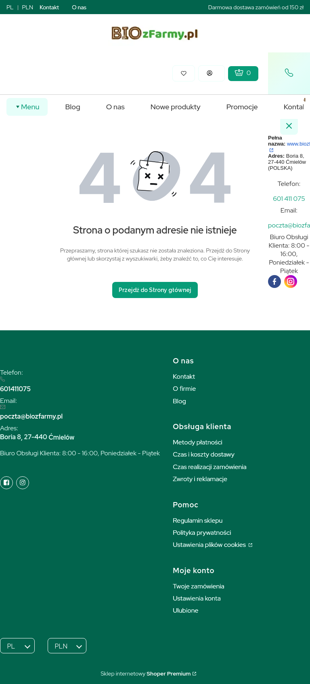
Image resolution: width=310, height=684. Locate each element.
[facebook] (274, 281)
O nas (79, 7)
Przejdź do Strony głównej (155, 290)
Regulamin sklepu (197, 520)
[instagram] (290, 281)
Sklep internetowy (146, 673)
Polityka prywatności (202, 532)
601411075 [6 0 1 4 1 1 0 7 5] (15, 389)
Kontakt (49, 7)
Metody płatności (197, 442)
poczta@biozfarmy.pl (31, 416)
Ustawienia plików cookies (210, 544)
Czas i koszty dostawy (204, 454)
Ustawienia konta (197, 598)
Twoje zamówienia (198, 586)
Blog (179, 401)
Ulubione (185, 610)
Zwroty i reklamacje (200, 479)
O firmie (184, 388)
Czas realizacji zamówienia (209, 467)
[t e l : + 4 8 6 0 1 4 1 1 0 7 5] (289, 198)
